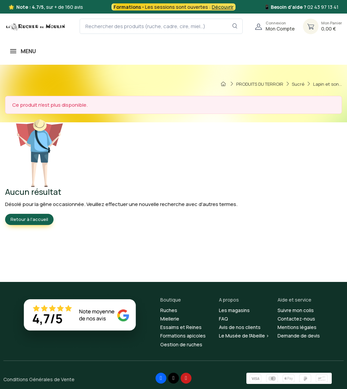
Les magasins (234, 310)
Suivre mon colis (296, 310)
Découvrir (222, 7)
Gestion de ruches (181, 344)
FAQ (223, 318)
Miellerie (169, 318)
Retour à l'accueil (29, 219)
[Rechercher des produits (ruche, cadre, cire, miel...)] (161, 26)
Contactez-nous (296, 318)
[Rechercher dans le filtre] (235, 26)
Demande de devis (299, 335)
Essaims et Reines (181, 327)
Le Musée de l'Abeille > (244, 335)
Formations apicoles (183, 335)
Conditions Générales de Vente (39, 379)
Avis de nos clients (240, 327)
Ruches (168, 310)
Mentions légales (297, 327)
